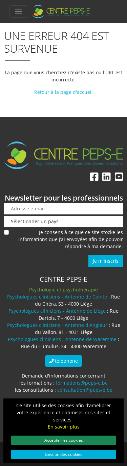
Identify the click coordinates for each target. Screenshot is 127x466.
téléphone (63, 361)
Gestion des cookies (63, 454)
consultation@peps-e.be (84, 390)
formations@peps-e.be (82, 383)
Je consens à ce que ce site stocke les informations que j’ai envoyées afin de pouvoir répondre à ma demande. (70, 239)
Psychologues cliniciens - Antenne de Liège (57, 311)
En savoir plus (64, 426)
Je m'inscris (106, 261)
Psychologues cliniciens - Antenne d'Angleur (57, 325)
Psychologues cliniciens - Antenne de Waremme (62, 339)
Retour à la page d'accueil (63, 92)
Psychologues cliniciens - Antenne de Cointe (57, 296)
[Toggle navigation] (18, 11)
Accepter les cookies (63, 440)
